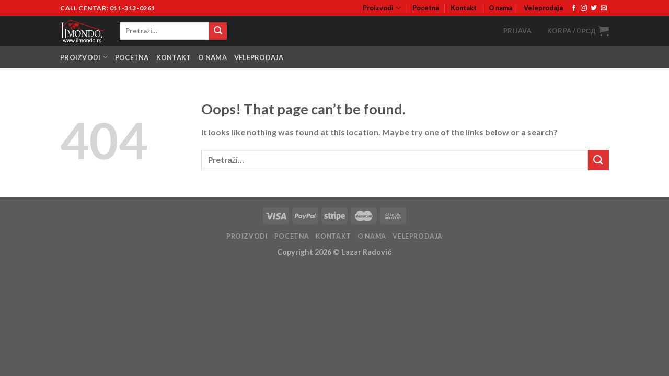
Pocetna (425, 8)
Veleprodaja (543, 8)
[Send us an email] (604, 8)
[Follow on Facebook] (574, 8)
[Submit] (218, 31)
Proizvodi (381, 8)
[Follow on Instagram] (584, 8)
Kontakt (464, 8)
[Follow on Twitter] (594, 8)
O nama (500, 8)
